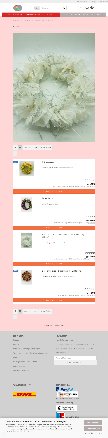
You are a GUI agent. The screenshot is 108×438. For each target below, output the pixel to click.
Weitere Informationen (93, 433)
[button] (82, 1)
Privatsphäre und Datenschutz (25, 362)
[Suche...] (37, 8)
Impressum (17, 340)
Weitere (49, 15)
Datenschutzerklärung (20, 431)
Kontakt (16, 344)
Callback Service (19, 366)
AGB (15, 357)
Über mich (101, 15)
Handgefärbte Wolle (34, 15)
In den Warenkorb (54, 191)
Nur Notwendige (93, 428)
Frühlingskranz (48, 162)
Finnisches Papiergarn (13, 15)
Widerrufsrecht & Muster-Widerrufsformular (30, 353)
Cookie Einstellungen (21, 370)
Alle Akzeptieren (93, 423)
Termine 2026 (88, 15)
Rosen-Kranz (47, 198)
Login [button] (93, 2)
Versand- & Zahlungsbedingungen (26, 349)
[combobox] (31, 147)
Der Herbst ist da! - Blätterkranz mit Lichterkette (62, 271)
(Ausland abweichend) (65, 168)
